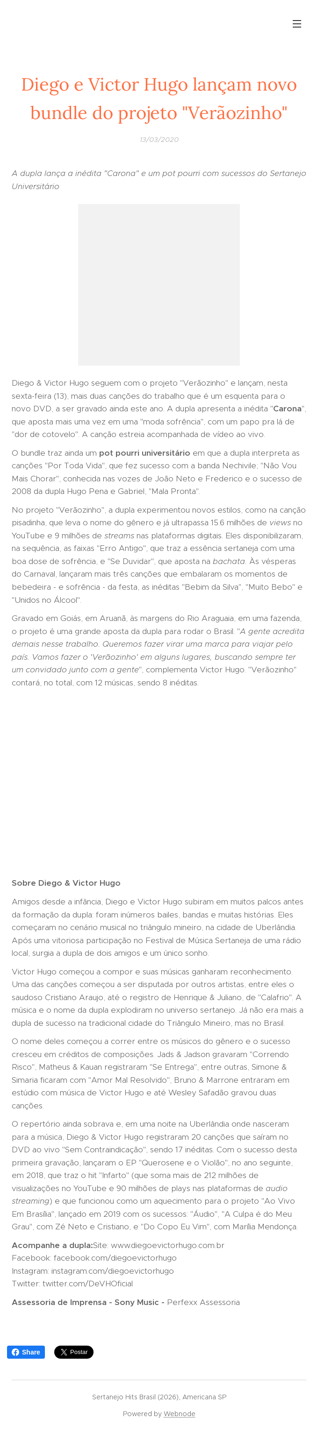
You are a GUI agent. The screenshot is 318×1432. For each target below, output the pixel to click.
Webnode (179, 1414)
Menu (297, 23)
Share (26, 1352)
